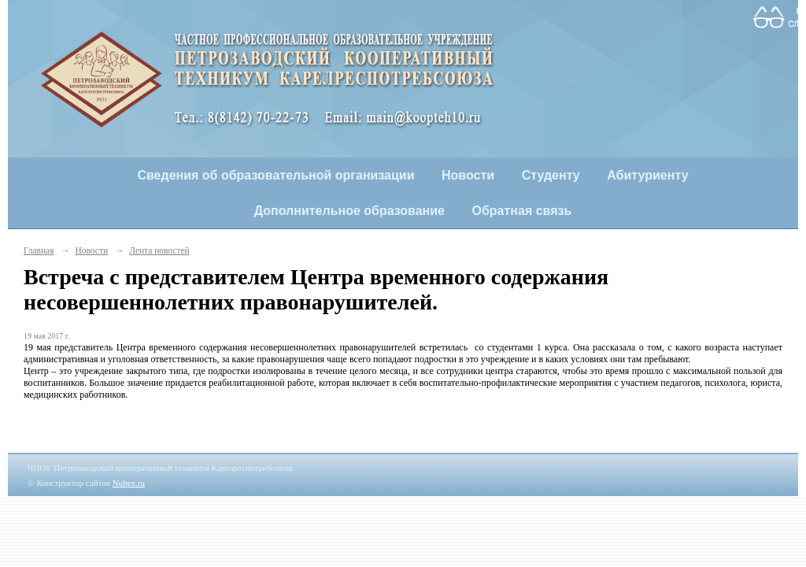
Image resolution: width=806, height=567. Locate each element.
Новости (468, 175)
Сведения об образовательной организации (275, 175)
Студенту (551, 175)
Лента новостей (159, 250)
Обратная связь (522, 210)
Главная (39, 250)
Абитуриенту (647, 175)
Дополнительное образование (349, 210)
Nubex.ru (129, 482)
